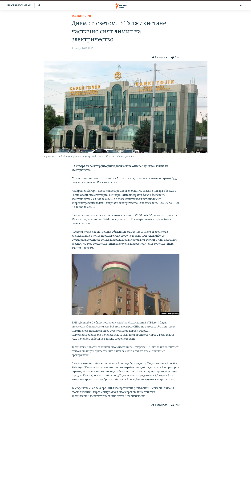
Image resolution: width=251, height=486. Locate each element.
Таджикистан (81, 16)
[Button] (159, 57)
